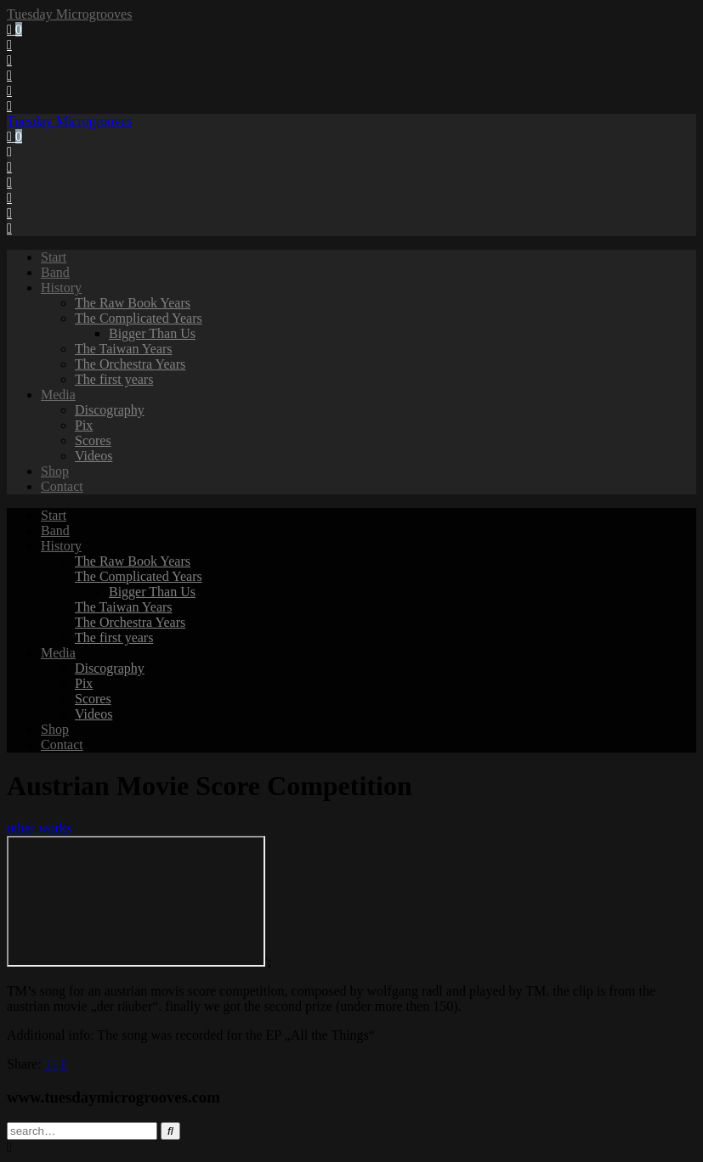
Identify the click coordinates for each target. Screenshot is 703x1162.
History (61, 287)
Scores (93, 440)
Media (58, 394)
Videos (93, 455)
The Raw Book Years (132, 303)
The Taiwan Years (124, 348)
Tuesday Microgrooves (69, 14)
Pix (84, 425)
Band (55, 272)
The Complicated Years (138, 318)
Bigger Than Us (152, 333)
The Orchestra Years (130, 364)
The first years (114, 379)
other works (39, 828)
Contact (62, 486)
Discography (110, 410)
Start (53, 257)
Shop (55, 471)
